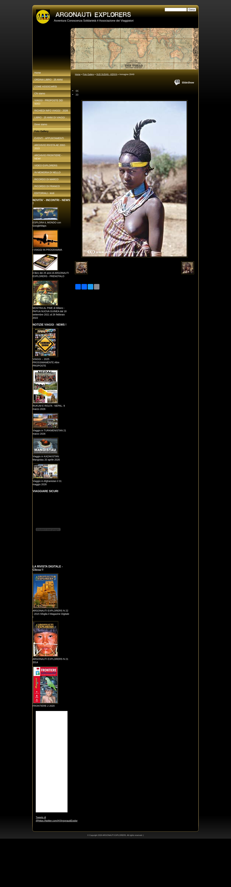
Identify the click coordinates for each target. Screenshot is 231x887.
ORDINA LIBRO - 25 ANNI (48, 79)
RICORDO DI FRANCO (47, 186)
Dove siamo (40, 124)
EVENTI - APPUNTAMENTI (49, 138)
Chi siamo (39, 93)
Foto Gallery (88, 74)
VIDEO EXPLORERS (45, 165)
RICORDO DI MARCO (46, 179)
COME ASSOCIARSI (45, 86)
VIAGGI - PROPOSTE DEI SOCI (48, 102)
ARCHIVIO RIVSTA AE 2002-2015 (50, 147)
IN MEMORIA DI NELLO (47, 172)
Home (77, 74)
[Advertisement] (103, 863)
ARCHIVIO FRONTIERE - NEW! (48, 157)
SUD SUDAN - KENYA (106, 74)
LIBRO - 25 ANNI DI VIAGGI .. (50, 117)
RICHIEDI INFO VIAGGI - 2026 (51, 110)
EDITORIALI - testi (44, 193)
